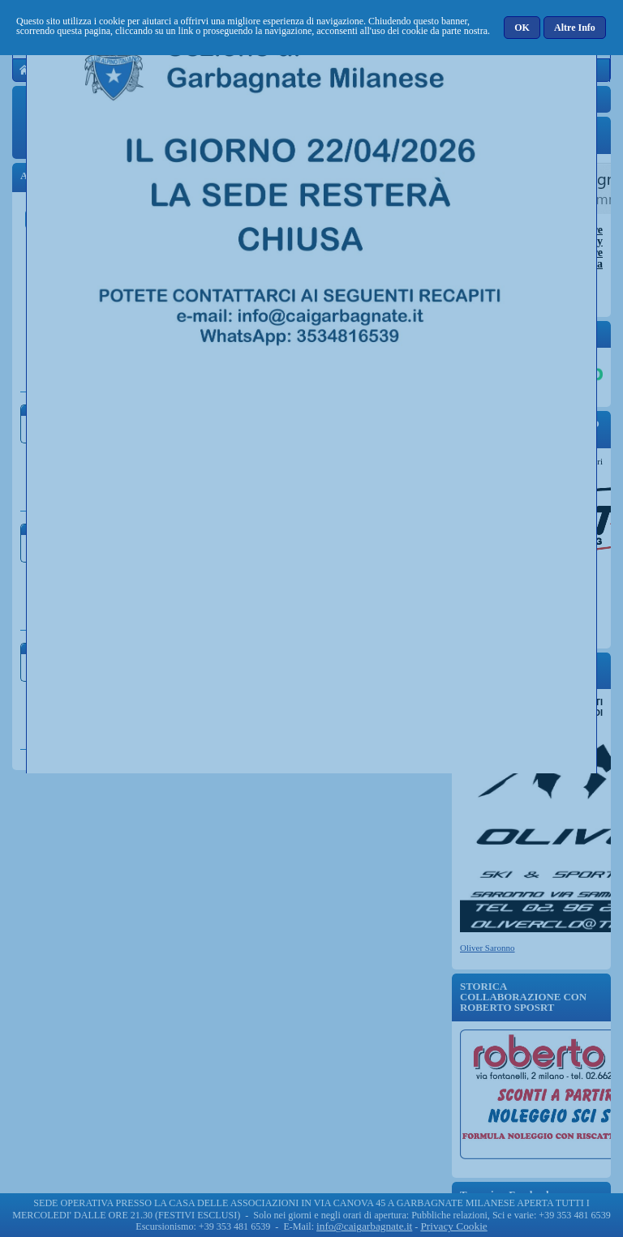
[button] (523, 27)
